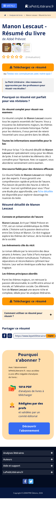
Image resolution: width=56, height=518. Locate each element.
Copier (51, 336)
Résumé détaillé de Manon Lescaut (21, 206)
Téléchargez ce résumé (28, 67)
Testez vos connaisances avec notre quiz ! (29, 73)
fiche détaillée (45, 191)
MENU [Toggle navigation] (9, 6)
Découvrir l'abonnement (29, 428)
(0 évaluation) (33, 57)
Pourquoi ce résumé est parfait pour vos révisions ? (24, 99)
